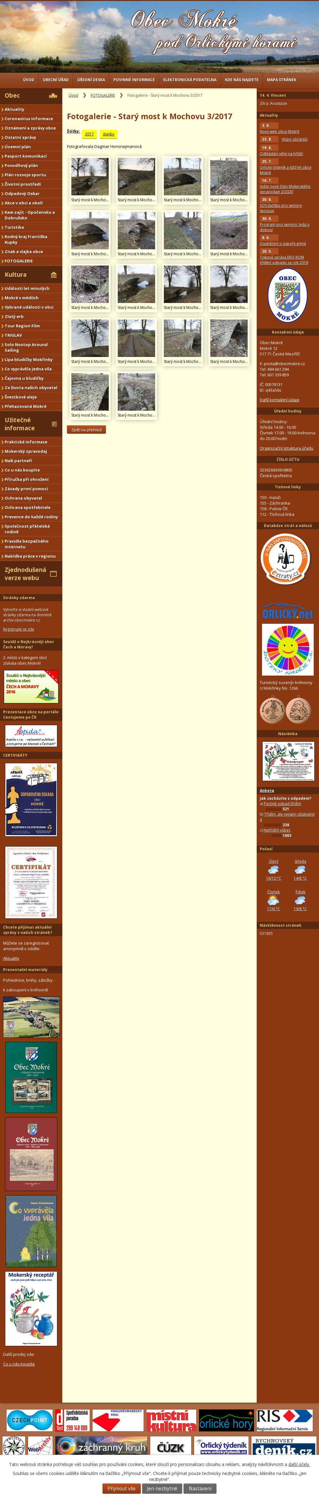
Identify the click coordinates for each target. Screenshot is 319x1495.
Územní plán (18, 146)
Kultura (15, 275)
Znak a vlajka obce (24, 251)
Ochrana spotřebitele (27, 507)
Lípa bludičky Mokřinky (29, 359)
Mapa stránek (281, 79)
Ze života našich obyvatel (31, 387)
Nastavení (200, 1488)
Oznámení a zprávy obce (30, 128)
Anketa (267, 790)
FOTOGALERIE (103, 95)
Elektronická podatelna (190, 79)
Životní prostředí (23, 184)
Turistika (14, 227)
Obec (12, 95)
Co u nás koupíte (22, 470)
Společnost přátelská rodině (27, 529)
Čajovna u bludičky (24, 378)
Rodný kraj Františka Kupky (26, 239)
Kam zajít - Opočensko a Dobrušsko (30, 215)
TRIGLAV (13, 335)
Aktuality (14, 109)
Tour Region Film (22, 326)
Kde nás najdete (242, 79)
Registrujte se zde (18, 629)
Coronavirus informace (29, 118)
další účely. (299, 1464)
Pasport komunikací (26, 156)
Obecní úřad (56, 79)
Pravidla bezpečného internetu (27, 544)
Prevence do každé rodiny (31, 517)
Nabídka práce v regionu (30, 556)
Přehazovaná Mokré (25, 406)
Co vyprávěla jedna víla (28, 369)
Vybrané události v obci (29, 307)
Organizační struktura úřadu (286, 448)
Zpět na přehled (86, 429)
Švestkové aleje (21, 397)
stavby (108, 134)
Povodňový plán (21, 165)
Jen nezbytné (162, 1488)
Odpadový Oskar (22, 193)
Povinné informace (134, 79)
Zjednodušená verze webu (25, 574)
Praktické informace (26, 442)
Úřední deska (91, 79)
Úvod (28, 79)
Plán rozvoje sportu (25, 175)
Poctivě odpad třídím (282, 803)
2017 (89, 134)
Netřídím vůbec (277, 830)
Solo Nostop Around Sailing (26, 347)
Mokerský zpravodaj (26, 451)
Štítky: (73, 131)
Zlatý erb (14, 316)
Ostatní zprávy (20, 137)
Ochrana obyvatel (23, 498)
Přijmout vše (121, 1488)
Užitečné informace (20, 424)
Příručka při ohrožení (27, 479)
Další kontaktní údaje (279, 400)
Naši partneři (18, 460)
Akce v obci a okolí (24, 203)
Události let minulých (27, 288)
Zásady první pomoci (26, 488)
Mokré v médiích (22, 297)
